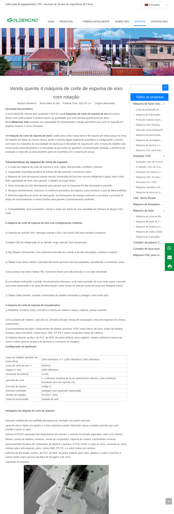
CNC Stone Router (144, 198)
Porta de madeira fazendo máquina (152, 119)
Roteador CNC (142, 156)
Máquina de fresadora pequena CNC (150, 204)
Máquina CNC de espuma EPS (152, 177)
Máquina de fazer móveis (148, 103)
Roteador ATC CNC (146, 182)
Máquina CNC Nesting (148, 124)
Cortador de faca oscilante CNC (150, 248)
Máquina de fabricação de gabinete (152, 114)
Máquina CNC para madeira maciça (150, 255)
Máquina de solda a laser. (149, 231)
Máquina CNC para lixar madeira (152, 150)
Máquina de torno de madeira (151, 192)
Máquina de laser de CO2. (150, 221)
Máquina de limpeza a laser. (151, 226)
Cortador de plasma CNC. (148, 242)
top (169, 501)
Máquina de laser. (144, 210)
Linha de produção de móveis (151, 109)
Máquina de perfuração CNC (151, 135)
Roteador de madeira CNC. (150, 172)
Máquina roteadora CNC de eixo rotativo (152, 187)
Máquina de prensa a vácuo (150, 145)
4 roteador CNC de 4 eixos (150, 167)
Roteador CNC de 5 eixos (149, 161)
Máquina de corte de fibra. (150, 216)
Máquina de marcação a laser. (152, 236)
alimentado (109, 103)
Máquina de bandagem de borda (152, 140)
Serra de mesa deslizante (149, 130)
